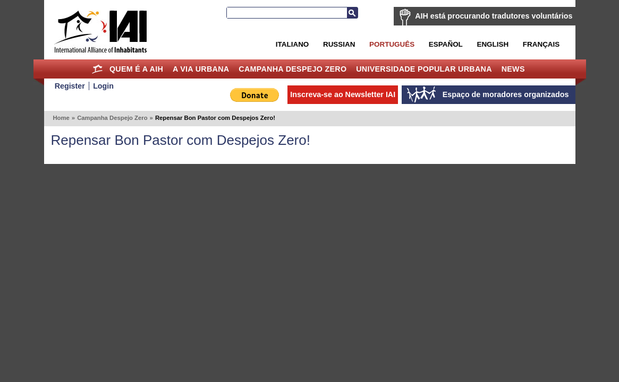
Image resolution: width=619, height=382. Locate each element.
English (492, 44)
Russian (339, 44)
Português (391, 44)
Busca (352, 12)
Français (541, 44)
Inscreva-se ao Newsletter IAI (342, 94)
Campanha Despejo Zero (292, 69)
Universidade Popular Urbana (424, 69)
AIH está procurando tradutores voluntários (493, 16)
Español (446, 44)
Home (97, 69)
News (513, 69)
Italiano (292, 44)
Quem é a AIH (136, 69)
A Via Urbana (201, 69)
